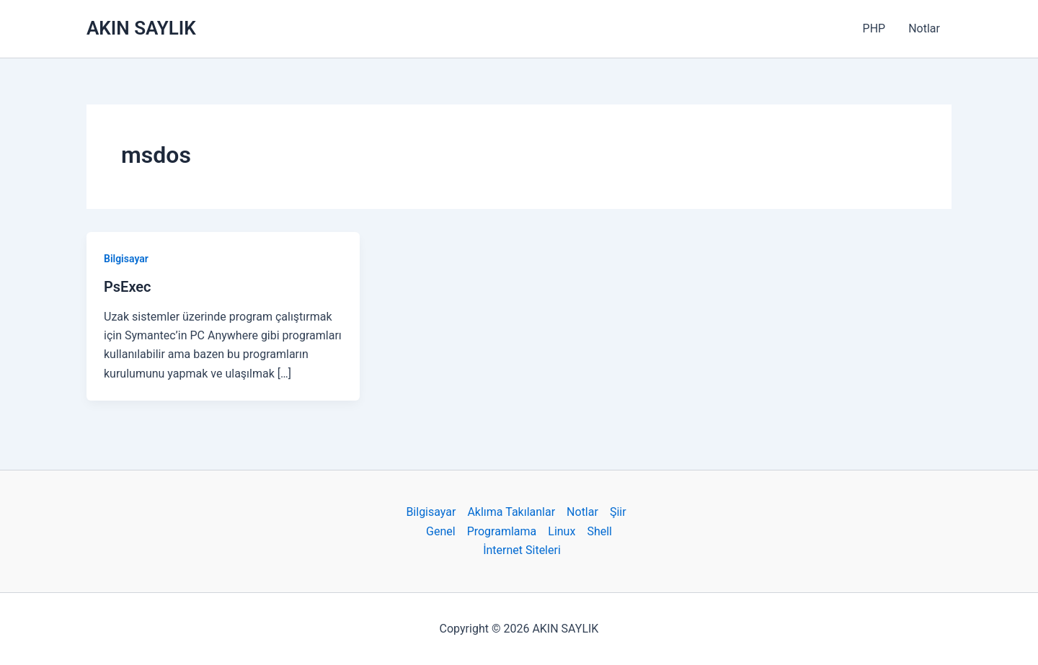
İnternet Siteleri (522, 550)
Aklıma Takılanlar (511, 512)
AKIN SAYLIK (141, 28)
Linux (561, 531)
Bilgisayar (126, 258)
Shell (599, 531)
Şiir (618, 512)
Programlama (502, 531)
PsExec (127, 286)
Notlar (924, 28)
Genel (441, 531)
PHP (874, 28)
